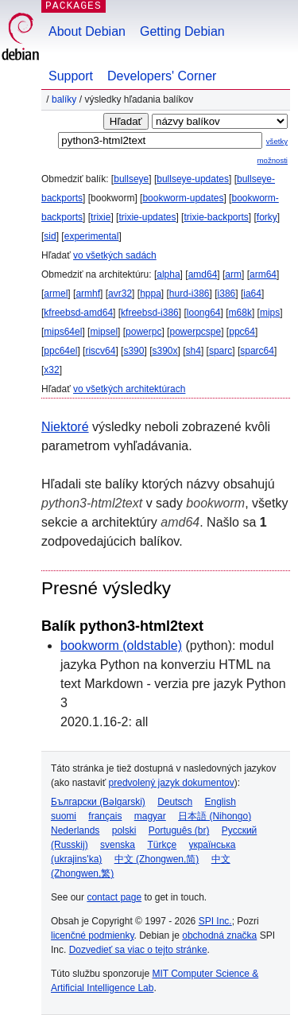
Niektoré (65, 427)
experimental (91, 236)
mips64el (63, 331)
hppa (150, 293)
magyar (150, 816)
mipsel (104, 331)
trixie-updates (147, 217)
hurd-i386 (189, 293)
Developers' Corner (161, 76)
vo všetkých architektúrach (129, 389)
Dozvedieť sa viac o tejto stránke (138, 949)
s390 (133, 350)
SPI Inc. (215, 921)
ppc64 (242, 331)
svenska (117, 844)
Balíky (64, 99)
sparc (220, 350)
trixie (100, 217)
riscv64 (100, 350)
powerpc (143, 331)
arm (233, 274)
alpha (168, 274)
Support (70, 76)
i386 (227, 293)
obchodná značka (219, 935)
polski (124, 830)
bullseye (131, 179)
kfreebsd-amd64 (78, 312)
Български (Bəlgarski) (98, 801)
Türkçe (161, 844)
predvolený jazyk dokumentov (171, 782)
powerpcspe (195, 331)
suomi (63, 816)
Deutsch (174, 801)
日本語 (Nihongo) (214, 816)
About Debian (87, 31)
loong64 (204, 312)
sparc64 (257, 350)
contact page (114, 897)
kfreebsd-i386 (150, 312)
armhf (87, 293)
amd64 (203, 274)
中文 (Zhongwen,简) (156, 859)
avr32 (120, 293)
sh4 (193, 350)
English (220, 801)
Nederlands (75, 830)
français (105, 816)
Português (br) (179, 830)
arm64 (263, 274)
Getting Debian (182, 31)
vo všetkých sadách (115, 255)
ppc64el (60, 350)
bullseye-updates (193, 179)
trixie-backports (216, 217)
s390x (164, 350)
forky (267, 217)
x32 (51, 369)
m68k (240, 312)
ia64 (252, 293)
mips (270, 312)
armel (56, 293)
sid (50, 236)
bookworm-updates (182, 198)
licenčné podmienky (92, 935)
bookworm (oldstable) (121, 645)
